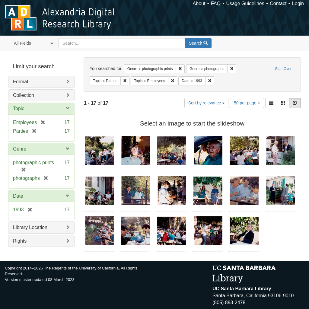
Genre (19, 148)
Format (20, 81)
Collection (23, 95)
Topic (18, 108)
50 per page (247, 102)
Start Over (283, 69)
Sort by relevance (206, 102)
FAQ (216, 3)
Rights (20, 241)
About (199, 3)
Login (298, 3)
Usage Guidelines (245, 3)
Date (18, 196)
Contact (278, 3)
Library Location (30, 227)
